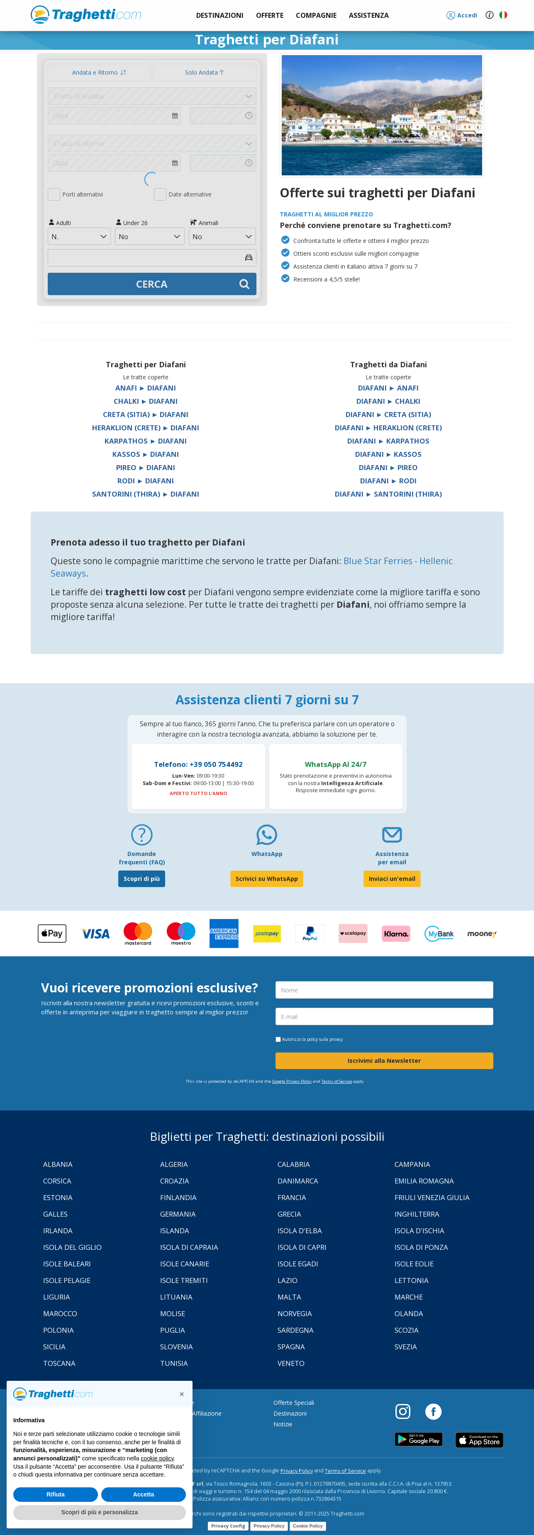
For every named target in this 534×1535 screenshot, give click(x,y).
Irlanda (58, 1230)
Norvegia (295, 1313)
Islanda (174, 1230)
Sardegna (296, 1330)
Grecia (289, 1214)
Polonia (58, 1330)
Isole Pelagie (66, 1280)
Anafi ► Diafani (145, 388)
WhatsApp (267, 854)
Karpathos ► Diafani (146, 441)
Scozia (407, 1330)
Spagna (291, 1346)
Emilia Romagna (424, 1181)
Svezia (406, 1346)
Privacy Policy (296, 1470)
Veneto (291, 1363)
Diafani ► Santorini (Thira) (388, 494)
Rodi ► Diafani (145, 480)
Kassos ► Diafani (145, 454)
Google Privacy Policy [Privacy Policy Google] (292, 1081)
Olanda (409, 1313)
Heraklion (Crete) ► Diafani (146, 427)
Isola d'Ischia (419, 1230)
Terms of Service (337, 1081)
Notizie (283, 1424)
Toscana (59, 1363)
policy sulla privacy (325, 1039)
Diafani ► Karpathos (388, 441)
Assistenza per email (392, 858)
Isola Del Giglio (72, 1247)
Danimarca (298, 1181)
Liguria (56, 1297)
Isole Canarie (184, 1263)
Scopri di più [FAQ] (142, 879)
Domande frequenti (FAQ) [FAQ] (142, 858)
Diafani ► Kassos (388, 454)
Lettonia (412, 1280)
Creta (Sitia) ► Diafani (146, 414)
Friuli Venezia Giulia (432, 1197)
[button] (369, 15)
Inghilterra (417, 1214)
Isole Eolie (414, 1263)
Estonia (58, 1197)
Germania (178, 1214)
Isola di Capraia (189, 1247)
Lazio (287, 1280)
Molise (172, 1313)
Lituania (176, 1297)
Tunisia (174, 1363)
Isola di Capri (302, 1247)
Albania (58, 1164)
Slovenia (176, 1346)
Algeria (174, 1164)
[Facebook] (433, 1411)
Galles (55, 1214)
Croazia (174, 1181)
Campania (412, 1164)
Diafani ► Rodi (388, 480)
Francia (292, 1197)
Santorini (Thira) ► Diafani (145, 494)
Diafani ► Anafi (388, 388)
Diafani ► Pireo (388, 467)
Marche (409, 1297)
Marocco (60, 1313)
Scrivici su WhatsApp (267, 879)
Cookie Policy (308, 1525)
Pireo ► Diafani (146, 467)
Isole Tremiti (184, 1280)
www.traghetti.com (86, 14)
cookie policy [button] (157, 1458)
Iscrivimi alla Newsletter (384, 1061)
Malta (289, 1297)
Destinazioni (290, 1413)
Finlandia (178, 1197)
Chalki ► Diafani (146, 401)
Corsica (57, 1181)
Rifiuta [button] (55, 1494)
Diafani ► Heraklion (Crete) (388, 427)
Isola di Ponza (421, 1247)
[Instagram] (407, 1411)
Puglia (172, 1330)
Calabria (294, 1164)
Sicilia (54, 1346)
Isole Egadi (298, 1263)
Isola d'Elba (300, 1230)
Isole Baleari (67, 1263)
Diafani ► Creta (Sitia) (389, 414)
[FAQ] (142, 838)
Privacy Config (228, 1526)
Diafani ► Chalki (388, 401)
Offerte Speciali (293, 1402)
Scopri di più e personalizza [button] (99, 1512)
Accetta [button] (143, 1494)
